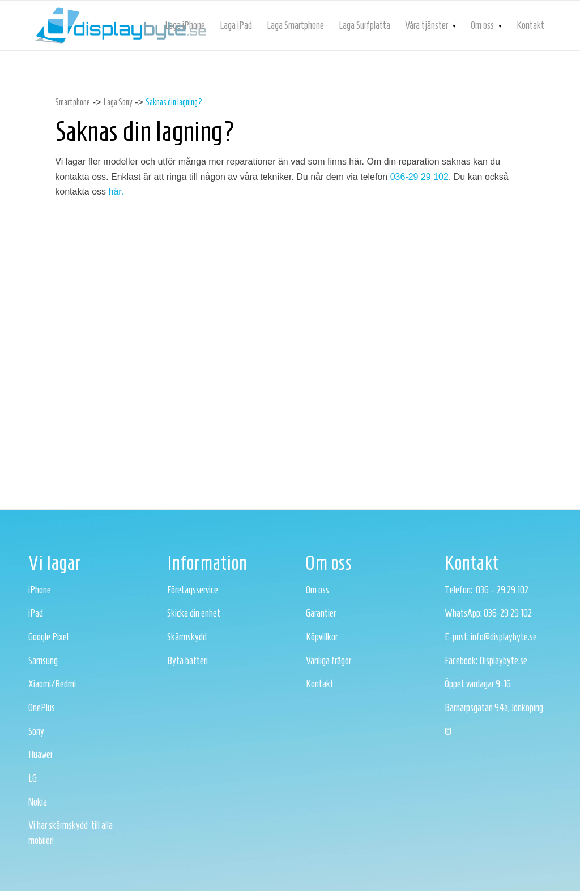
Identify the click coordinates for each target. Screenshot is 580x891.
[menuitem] (184, 25)
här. (116, 191)
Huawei (40, 754)
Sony (36, 731)
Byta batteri (187, 660)
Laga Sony (118, 102)
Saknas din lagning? (174, 102)
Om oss (317, 590)
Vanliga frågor (328, 660)
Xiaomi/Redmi (52, 684)
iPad (35, 613)
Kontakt (320, 684)
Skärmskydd (187, 637)
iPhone (39, 590)
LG (32, 778)
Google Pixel (48, 637)
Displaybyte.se (503, 660)
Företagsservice (192, 590)
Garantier (321, 613)
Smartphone (72, 102)
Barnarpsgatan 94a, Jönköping (494, 707)
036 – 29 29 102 (502, 590)
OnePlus (41, 707)
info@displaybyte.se (504, 637)
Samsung (43, 660)
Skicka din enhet (193, 613)
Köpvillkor (322, 637)
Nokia (37, 802)
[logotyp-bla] (120, 25)
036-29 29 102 (419, 177)
